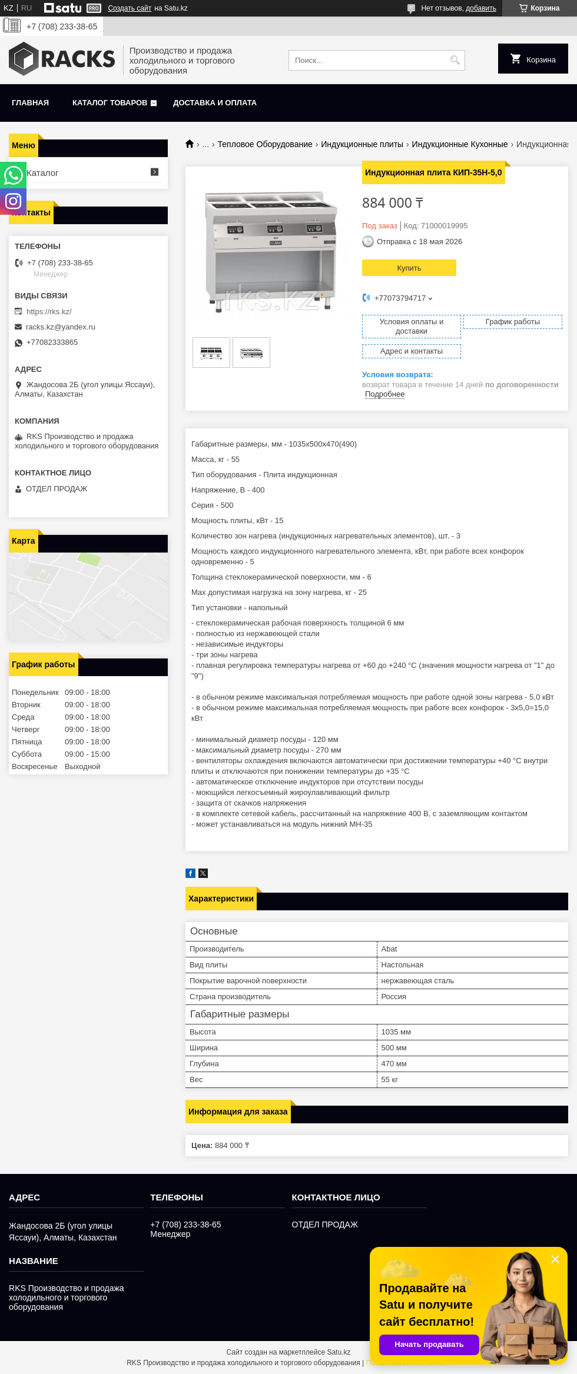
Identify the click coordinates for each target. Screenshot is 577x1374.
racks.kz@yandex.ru (60, 326)
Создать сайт (129, 8)
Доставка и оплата (215, 102)
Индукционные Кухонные (460, 144)
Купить (409, 268)
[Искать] (455, 60)
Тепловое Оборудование (265, 144)
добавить (481, 8)
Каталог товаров (109, 102)
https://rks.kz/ (49, 311)
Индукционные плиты (362, 144)
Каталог (42, 173)
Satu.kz (338, 1352)
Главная (30, 102)
